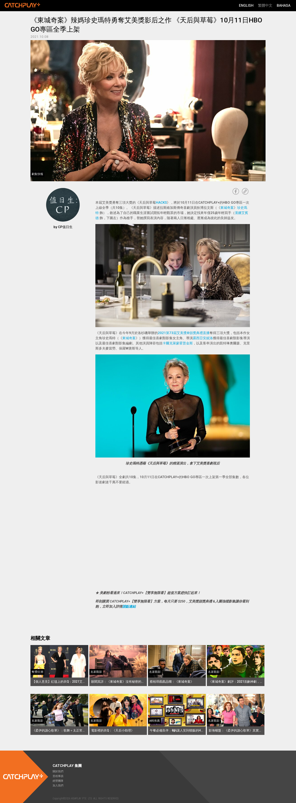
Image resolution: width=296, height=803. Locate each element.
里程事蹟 (58, 776)
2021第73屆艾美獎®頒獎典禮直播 (184, 333)
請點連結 (129, 606)
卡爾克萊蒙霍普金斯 (178, 343)
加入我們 (58, 785)
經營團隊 (58, 780)
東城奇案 (227, 208)
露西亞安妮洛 (203, 338)
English (246, 5)
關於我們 (58, 771)
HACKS (161, 203)
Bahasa (283, 5)
